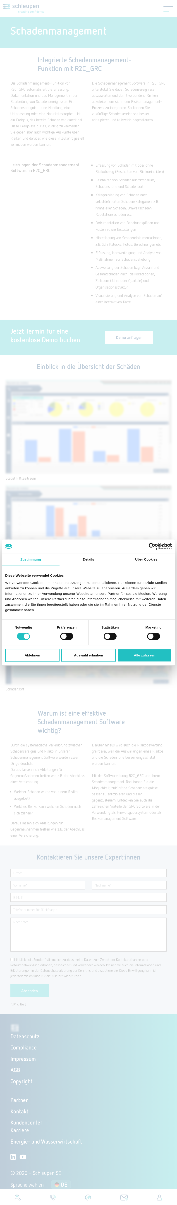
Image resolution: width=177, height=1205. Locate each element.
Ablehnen (32, 655)
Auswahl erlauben (88, 655)
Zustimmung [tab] (30, 559)
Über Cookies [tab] (146, 559)
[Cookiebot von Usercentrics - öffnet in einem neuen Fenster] (152, 546)
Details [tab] (88, 559)
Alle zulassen (144, 655)
